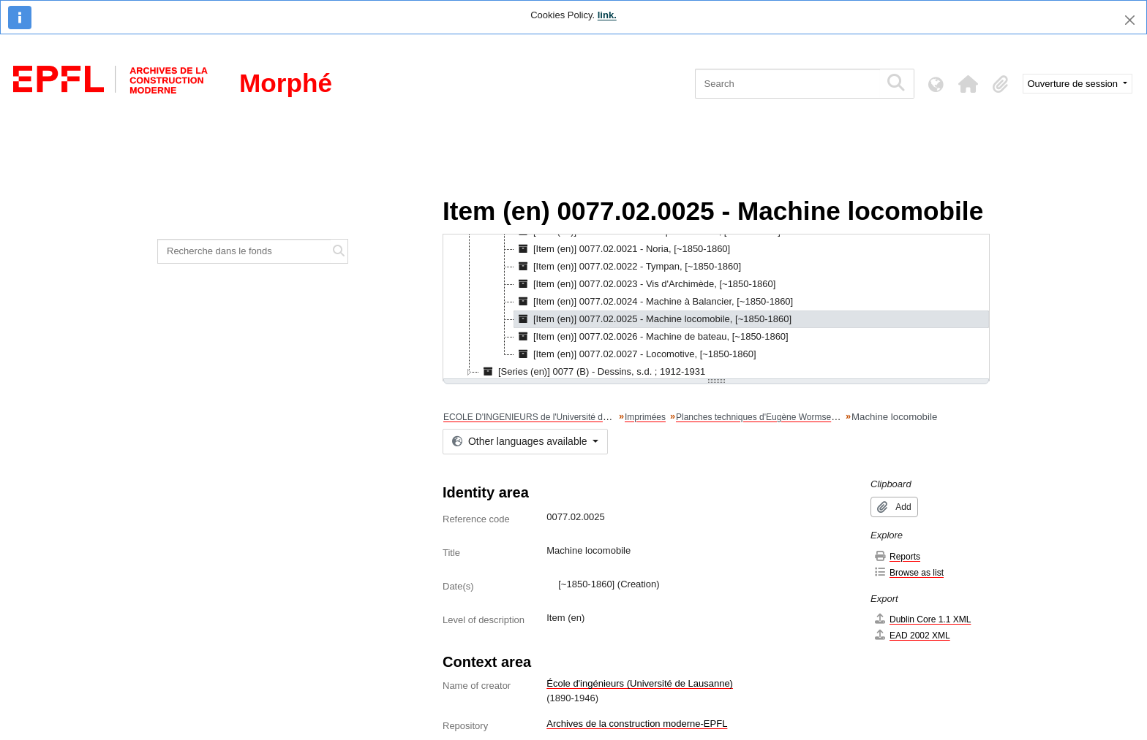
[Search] (787, 84)
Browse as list (908, 572)
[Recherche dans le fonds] (244, 251)
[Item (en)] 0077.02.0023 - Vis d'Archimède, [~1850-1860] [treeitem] (644, 284)
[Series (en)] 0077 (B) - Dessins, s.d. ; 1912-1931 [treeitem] (592, 372)
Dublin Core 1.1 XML (922, 619)
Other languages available (521, 441)
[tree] (716, 307)
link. (607, 14)
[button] (968, 84)
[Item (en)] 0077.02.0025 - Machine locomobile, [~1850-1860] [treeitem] (652, 319)
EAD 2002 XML (911, 635)
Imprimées (645, 417)
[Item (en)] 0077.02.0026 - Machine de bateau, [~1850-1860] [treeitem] (651, 337)
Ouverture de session (1074, 83)
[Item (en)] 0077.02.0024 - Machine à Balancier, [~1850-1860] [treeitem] (653, 301)
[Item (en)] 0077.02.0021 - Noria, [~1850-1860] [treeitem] (622, 249)
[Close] (1129, 20)
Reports (896, 556)
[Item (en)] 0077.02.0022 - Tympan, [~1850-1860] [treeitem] (627, 266)
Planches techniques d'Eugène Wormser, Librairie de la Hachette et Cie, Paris (827, 417)
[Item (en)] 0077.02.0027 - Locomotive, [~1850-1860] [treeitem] (635, 354)
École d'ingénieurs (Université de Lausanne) (639, 683)
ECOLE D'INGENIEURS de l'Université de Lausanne (546, 417)
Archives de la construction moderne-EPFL (636, 723)
